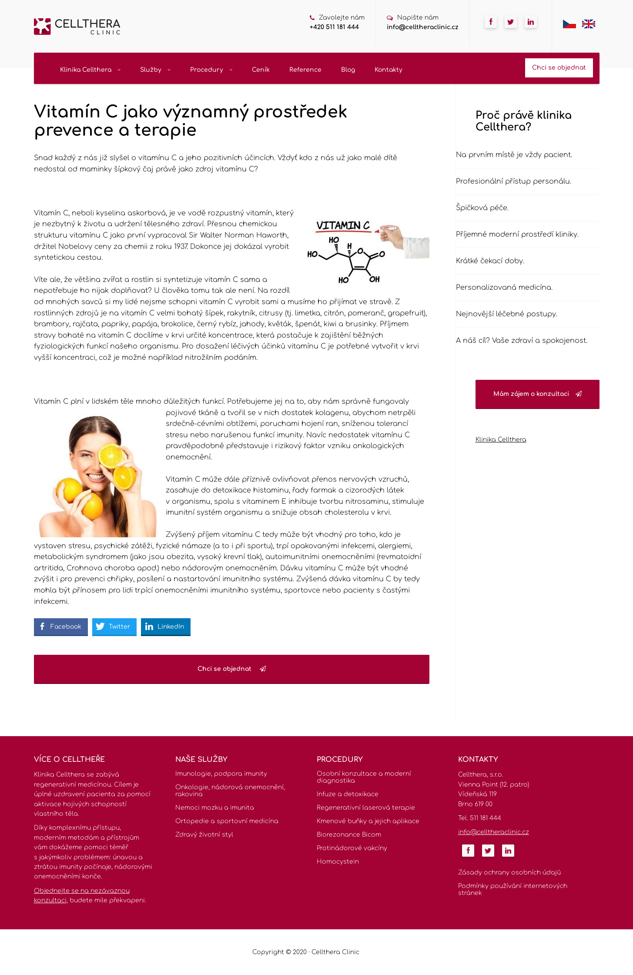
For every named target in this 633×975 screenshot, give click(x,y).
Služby (155, 70)
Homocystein (338, 861)
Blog (348, 70)
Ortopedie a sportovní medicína (226, 821)
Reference (305, 70)
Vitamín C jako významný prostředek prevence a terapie (191, 121)
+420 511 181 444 (334, 27)
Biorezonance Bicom (349, 834)
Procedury (211, 70)
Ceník (261, 70)
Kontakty (388, 70)
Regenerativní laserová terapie (366, 807)
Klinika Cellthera (90, 70)
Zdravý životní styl (204, 834)
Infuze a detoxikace (347, 794)
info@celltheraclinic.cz (423, 27)
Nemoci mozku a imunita (214, 807)
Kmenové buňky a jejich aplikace (368, 821)
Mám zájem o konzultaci (537, 394)
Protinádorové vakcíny (352, 848)
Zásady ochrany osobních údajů (509, 872)
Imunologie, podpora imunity (221, 774)
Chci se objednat (559, 67)
